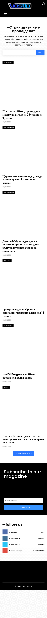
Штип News (8, 63)
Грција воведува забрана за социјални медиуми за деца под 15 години (23, 313)
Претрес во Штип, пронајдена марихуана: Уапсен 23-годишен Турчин (22, 114)
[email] (23, 500)
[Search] (40, 52)
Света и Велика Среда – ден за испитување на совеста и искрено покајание (23, 439)
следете (41, 538)
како (42, 532)
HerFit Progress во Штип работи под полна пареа (19, 375)
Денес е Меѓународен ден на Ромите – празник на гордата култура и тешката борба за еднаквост (21, 246)
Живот (6, 387)
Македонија (9, 127)
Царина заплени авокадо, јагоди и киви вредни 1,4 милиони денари (22, 179)
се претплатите (38, 551)
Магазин (7, 261)
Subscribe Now (23, 507)
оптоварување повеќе (23, 453)
